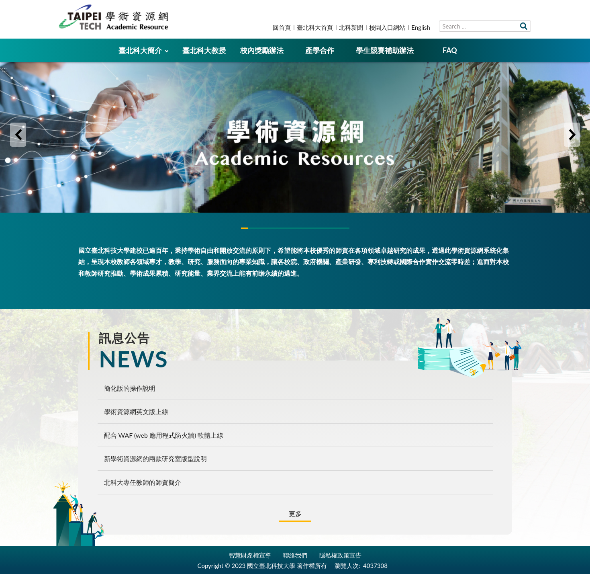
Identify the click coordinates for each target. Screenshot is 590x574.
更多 (295, 513)
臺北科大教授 (204, 50)
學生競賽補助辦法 (385, 50)
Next (572, 135)
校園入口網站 (387, 27)
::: (4, 6)
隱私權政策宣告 (340, 555)
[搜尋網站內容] (485, 26)
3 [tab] (331, 228)
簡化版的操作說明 (129, 388)
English (420, 27)
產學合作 (319, 50)
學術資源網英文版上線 (136, 411)
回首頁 (282, 27)
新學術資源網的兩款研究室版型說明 (155, 458)
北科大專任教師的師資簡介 (142, 482)
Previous (18, 135)
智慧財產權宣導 (250, 555)
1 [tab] (259, 228)
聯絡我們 (295, 555)
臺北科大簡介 (140, 50)
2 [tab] (295, 228)
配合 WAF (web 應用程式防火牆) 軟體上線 (164, 435)
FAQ (450, 50)
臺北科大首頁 (315, 27)
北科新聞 (351, 27)
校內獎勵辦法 (262, 50)
